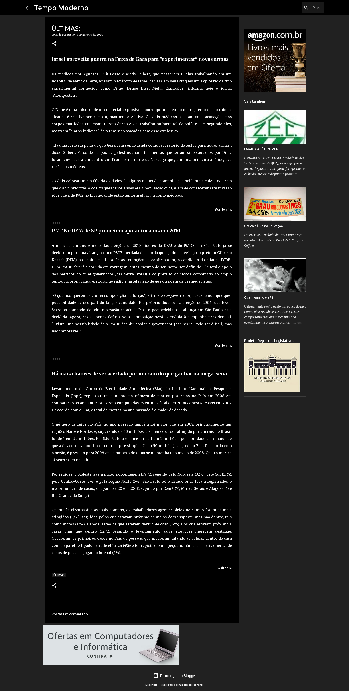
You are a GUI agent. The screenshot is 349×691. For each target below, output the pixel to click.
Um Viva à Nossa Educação (263, 226)
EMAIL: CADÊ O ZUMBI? (261, 149)
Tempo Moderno (61, 8)
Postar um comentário (70, 614)
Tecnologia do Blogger (174, 676)
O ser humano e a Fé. (259, 297)
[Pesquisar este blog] (301, 7)
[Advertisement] (275, 467)
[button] (54, 44)
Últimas (59, 575)
